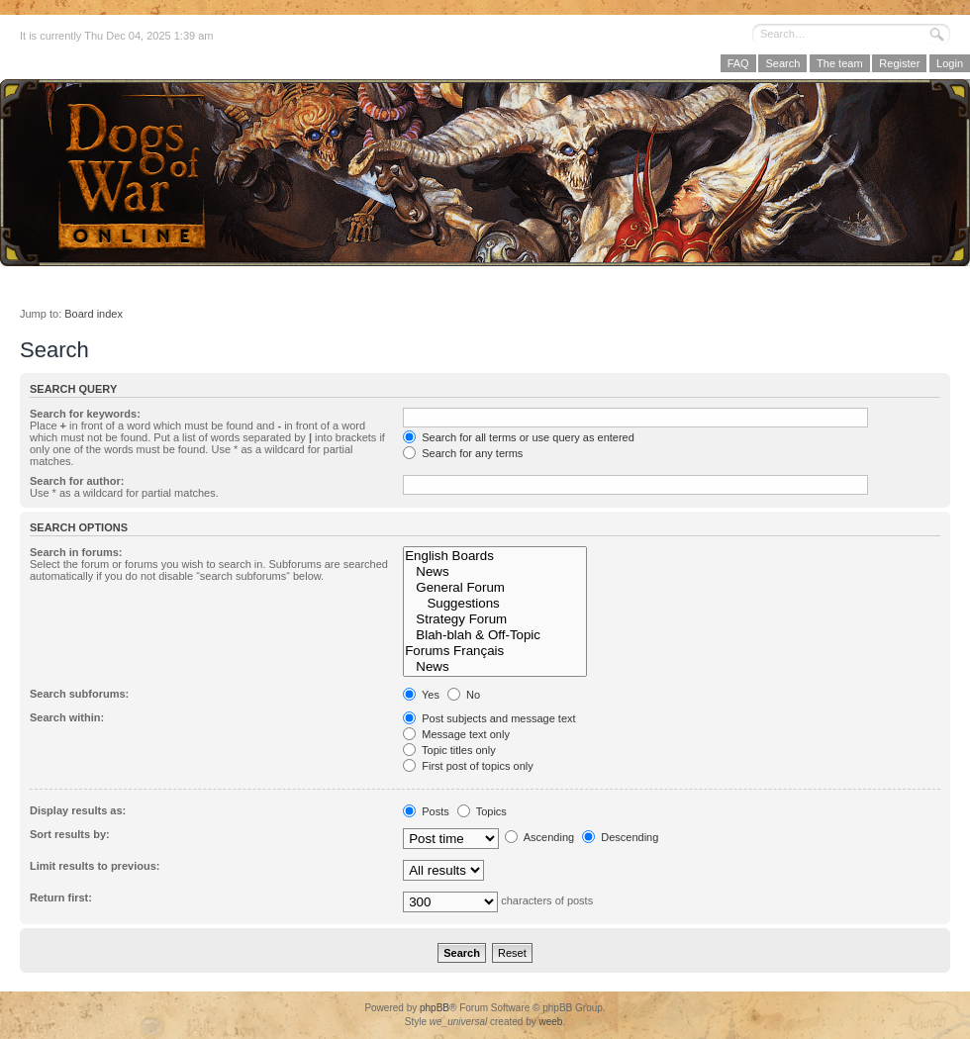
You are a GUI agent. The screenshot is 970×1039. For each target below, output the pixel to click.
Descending (620, 837)
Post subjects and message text (489, 718)
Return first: (61, 897)
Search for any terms (463, 453)
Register (899, 63)
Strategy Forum (495, 619)
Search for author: (77, 481)
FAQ (738, 63)
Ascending (539, 837)
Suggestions (495, 604)
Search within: (67, 717)
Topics (482, 811)
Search (782, 63)
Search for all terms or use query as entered (518, 437)
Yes (421, 695)
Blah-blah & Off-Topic (495, 635)
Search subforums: (79, 694)
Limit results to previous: (94, 866)
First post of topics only (468, 766)
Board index (93, 314)
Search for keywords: (85, 414)
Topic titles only (449, 750)
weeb (550, 1021)
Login (949, 63)
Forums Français (495, 651)
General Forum (495, 588)
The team (839, 63)
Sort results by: (70, 834)
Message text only (456, 734)
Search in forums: (76, 552)
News (495, 572)
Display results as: (78, 810)
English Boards (495, 556)
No (463, 695)
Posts (426, 811)
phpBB (434, 1007)
